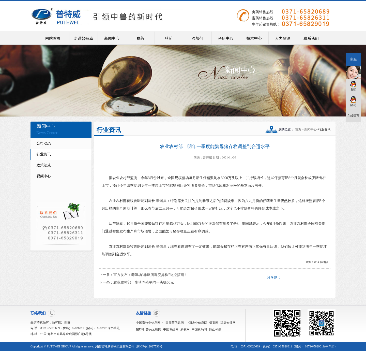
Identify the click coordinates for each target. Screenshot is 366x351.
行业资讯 (44, 154)
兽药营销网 (153, 329)
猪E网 (140, 329)
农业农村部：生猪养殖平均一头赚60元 (143, 282)
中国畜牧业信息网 (148, 323)
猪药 (169, 38)
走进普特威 (83, 38)
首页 (298, 129)
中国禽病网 (199, 329)
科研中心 (225, 38)
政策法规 (44, 165)
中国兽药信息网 (173, 323)
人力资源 (282, 38)
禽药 (140, 38)
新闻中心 (111, 38)
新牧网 (185, 329)
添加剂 (197, 38)
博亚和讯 (215, 329)
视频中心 (44, 176)
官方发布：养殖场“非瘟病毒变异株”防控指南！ (150, 275)
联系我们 (311, 38)
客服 (353, 59)
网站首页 (52, 38)
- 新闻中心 (309, 129)
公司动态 (44, 143)
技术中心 (254, 38)
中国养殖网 (170, 329)
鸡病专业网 (228, 323)
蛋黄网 (213, 323)
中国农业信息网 (196, 323)
